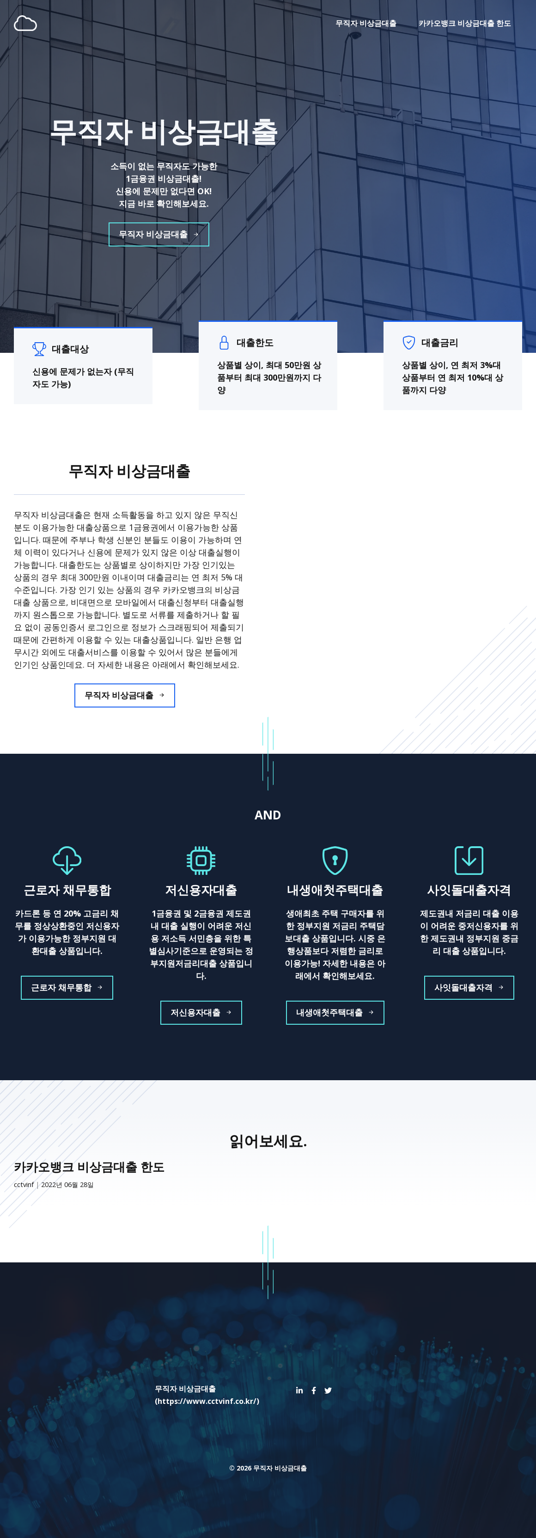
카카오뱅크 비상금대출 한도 (465, 23)
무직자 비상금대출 (365, 23)
